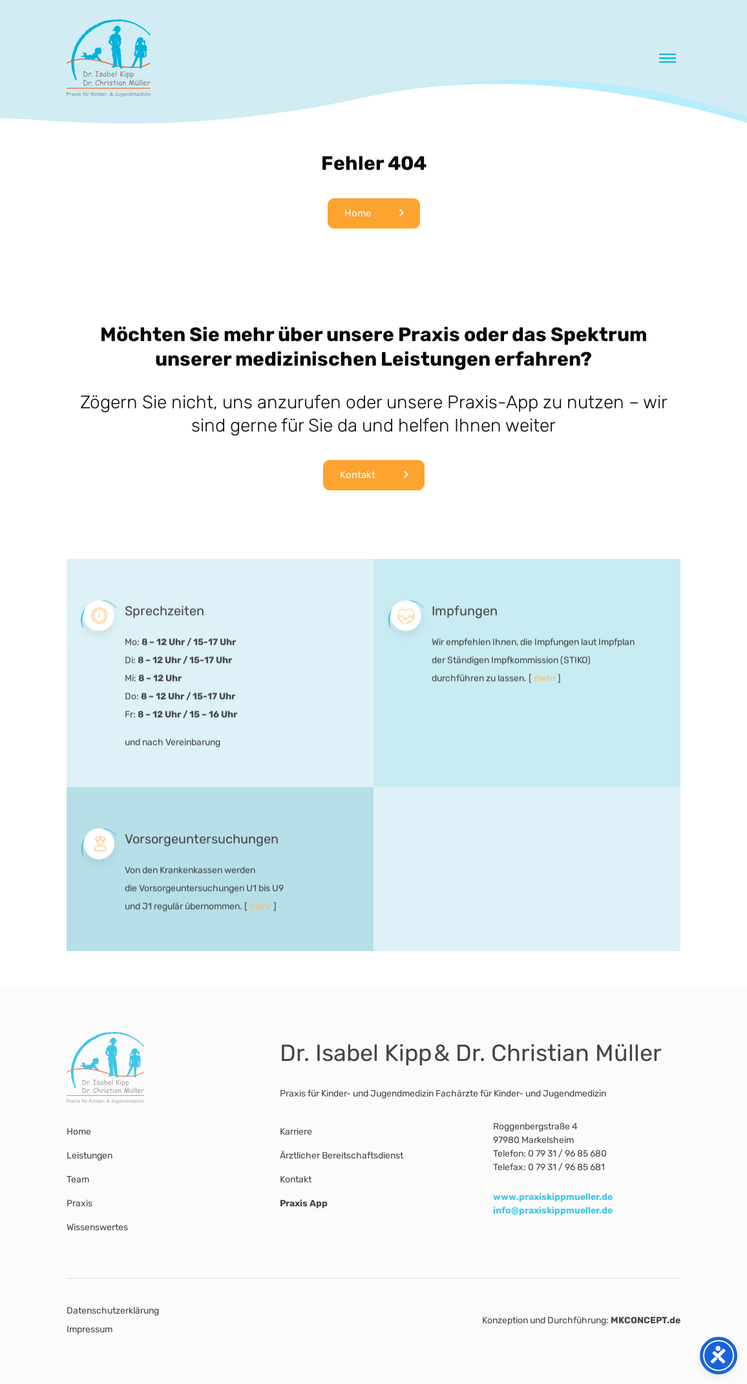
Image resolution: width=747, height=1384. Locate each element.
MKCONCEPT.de (645, 1320)
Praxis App (304, 1203)
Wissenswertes (97, 1227)
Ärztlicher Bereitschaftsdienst (341, 1155)
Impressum (89, 1329)
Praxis (79, 1203)
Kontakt (357, 477)
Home (357, 216)
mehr (545, 691)
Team (78, 1179)
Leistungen (89, 1155)
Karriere (296, 1131)
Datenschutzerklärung (113, 1310)
